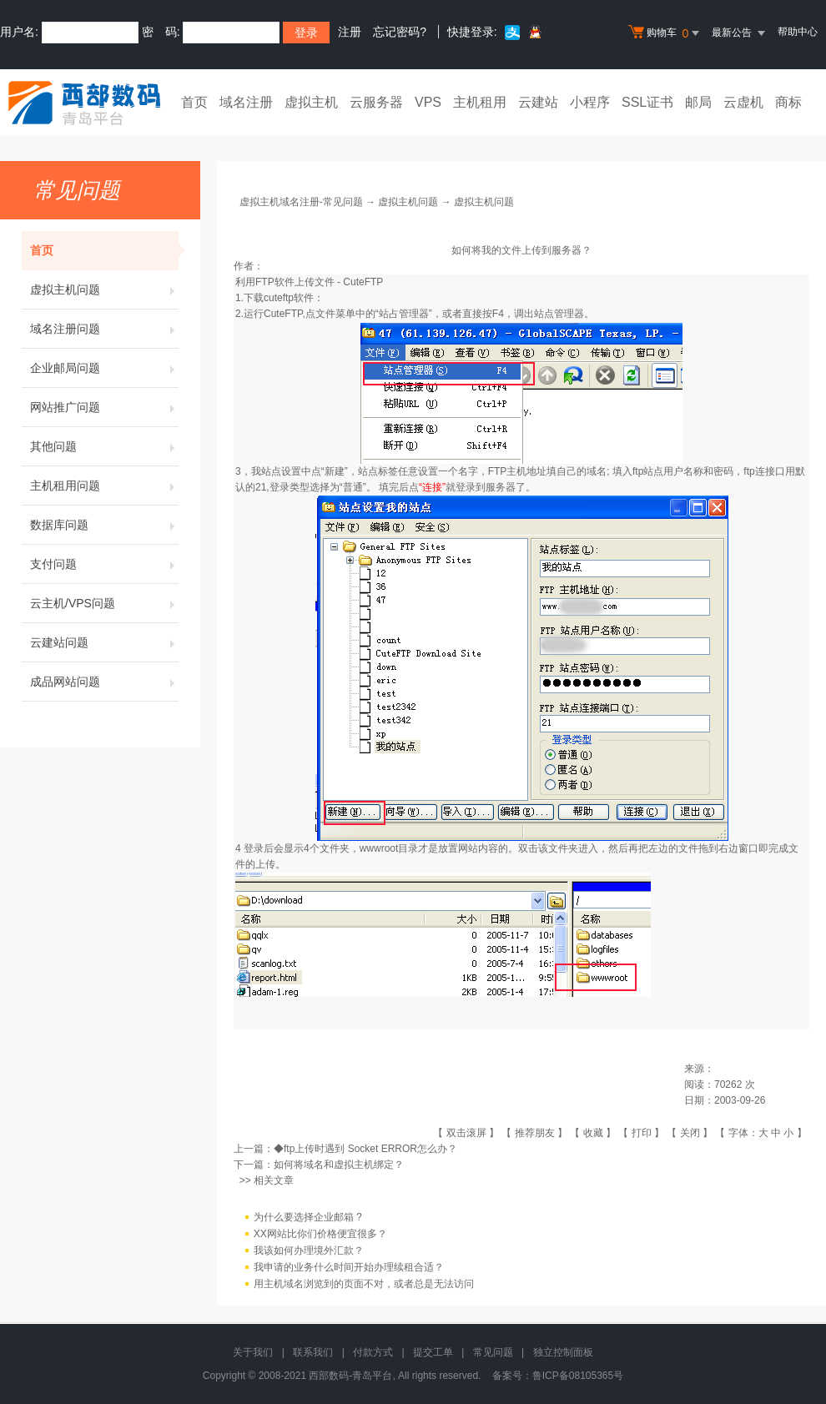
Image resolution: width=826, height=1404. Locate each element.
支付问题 (104, 564)
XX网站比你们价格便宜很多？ (320, 1234)
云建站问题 (104, 642)
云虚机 (743, 102)
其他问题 (104, 446)
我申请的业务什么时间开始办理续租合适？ (349, 1267)
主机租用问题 (104, 485)
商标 (788, 102)
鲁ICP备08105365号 (577, 1375)
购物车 (665, 33)
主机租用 (479, 102)
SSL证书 (647, 102)
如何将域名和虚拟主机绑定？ (339, 1164)
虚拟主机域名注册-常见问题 (301, 202)
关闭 (690, 1133)
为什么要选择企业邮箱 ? (308, 1217)
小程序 (590, 102)
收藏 (593, 1133)
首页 (194, 102)
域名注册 (246, 102)
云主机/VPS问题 (104, 603)
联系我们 (313, 1352)
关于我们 (253, 1352)
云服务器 (376, 102)
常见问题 (493, 1352)
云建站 (538, 102)
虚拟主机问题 (104, 289)
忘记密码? (399, 31)
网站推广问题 (104, 407)
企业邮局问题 (104, 368)
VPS (428, 102)
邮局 (698, 102)
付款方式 (373, 1352)
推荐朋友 (535, 1133)
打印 (642, 1133)
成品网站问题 (104, 681)
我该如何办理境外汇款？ (309, 1250)
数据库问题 (104, 524)
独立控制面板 (563, 1352)
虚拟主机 (311, 102)
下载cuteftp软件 (279, 298)
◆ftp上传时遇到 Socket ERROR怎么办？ (365, 1149)
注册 (349, 31)
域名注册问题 (104, 328)
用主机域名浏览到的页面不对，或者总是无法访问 (364, 1284)
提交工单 (433, 1352)
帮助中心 (798, 32)
